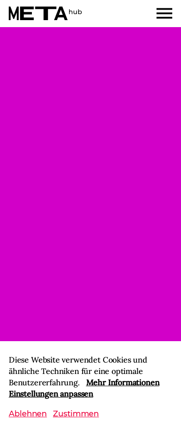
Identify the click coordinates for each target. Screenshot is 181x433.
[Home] (45, 13)
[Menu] (164, 13)
